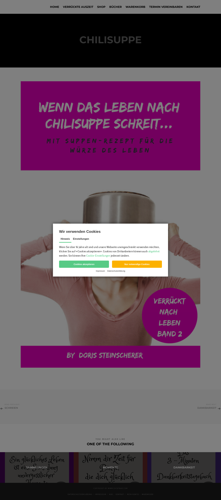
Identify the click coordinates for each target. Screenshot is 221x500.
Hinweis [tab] (65, 239)
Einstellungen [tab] (81, 239)
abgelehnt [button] (154, 251)
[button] (84, 264)
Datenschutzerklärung (116, 271)
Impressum (100, 271)
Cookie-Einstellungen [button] (98, 255)
